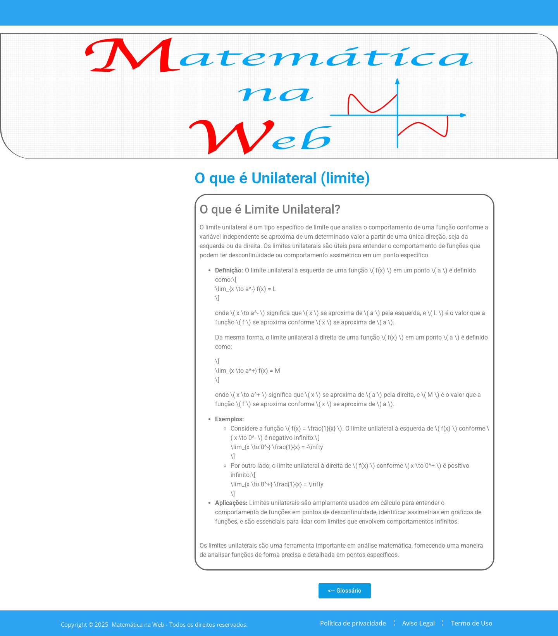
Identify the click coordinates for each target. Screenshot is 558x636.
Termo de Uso (472, 623)
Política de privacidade (353, 623)
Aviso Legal (418, 623)
